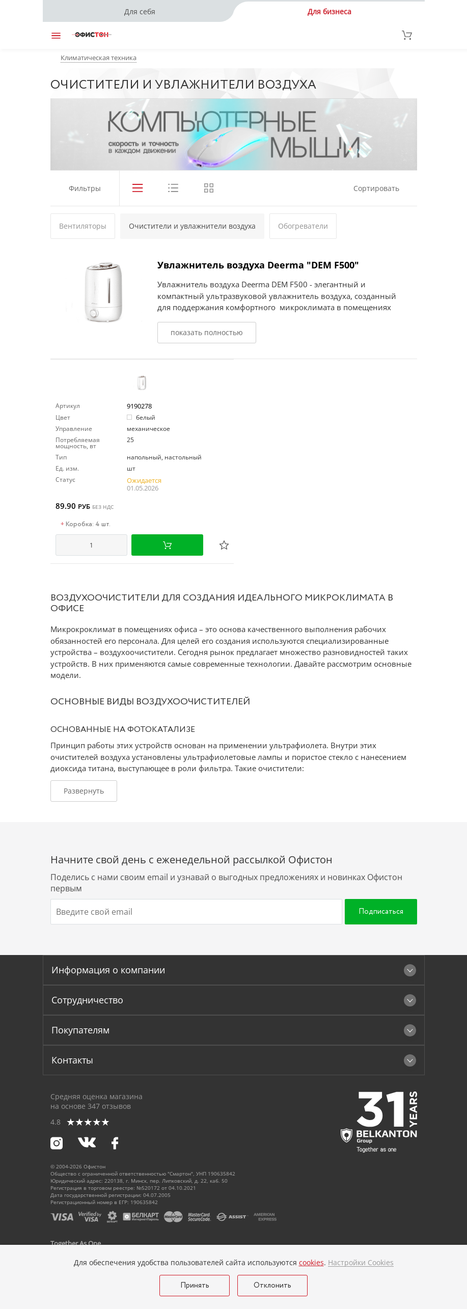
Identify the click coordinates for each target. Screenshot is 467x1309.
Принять (194, 1285)
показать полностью (207, 332)
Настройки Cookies (361, 1263)
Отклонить (272, 1285)
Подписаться (381, 912)
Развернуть (84, 791)
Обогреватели (303, 226)
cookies (311, 1262)
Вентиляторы (82, 226)
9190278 (139, 406)
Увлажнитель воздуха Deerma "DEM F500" (258, 265)
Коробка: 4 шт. (86, 524)
